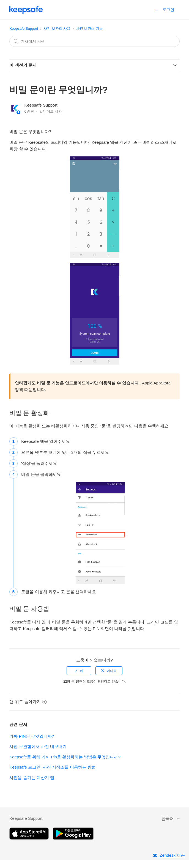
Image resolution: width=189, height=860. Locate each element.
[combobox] (94, 41)
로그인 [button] (168, 9)
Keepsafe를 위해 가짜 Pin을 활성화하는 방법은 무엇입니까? (64, 757)
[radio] (79, 670)
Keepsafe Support (23, 28)
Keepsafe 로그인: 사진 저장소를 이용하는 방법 (52, 767)
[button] (156, 10)
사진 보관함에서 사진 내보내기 (38, 746)
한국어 (168, 818)
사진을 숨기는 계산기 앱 (31, 777)
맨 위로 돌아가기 (27, 701)
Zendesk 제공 (172, 855)
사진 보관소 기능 (89, 28)
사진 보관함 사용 (56, 28)
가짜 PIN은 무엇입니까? (31, 736)
